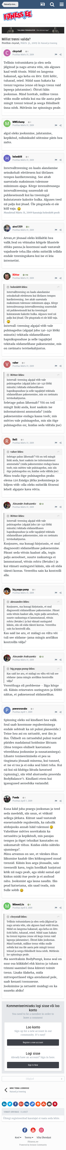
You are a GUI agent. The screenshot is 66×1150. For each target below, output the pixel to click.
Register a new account (33, 1042)
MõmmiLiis (18, 904)
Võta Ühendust (44, 1137)
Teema (29, 1137)
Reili (14, 439)
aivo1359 (17, 226)
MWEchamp (18, 122)
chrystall (15, 43)
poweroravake (19, 708)
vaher (15, 362)
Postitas (23, 54)
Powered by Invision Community (33, 1145)
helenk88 (17, 156)
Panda (15, 797)
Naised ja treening (49, 43)
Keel (18, 1137)
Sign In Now (33, 1065)
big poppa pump (20, 589)
